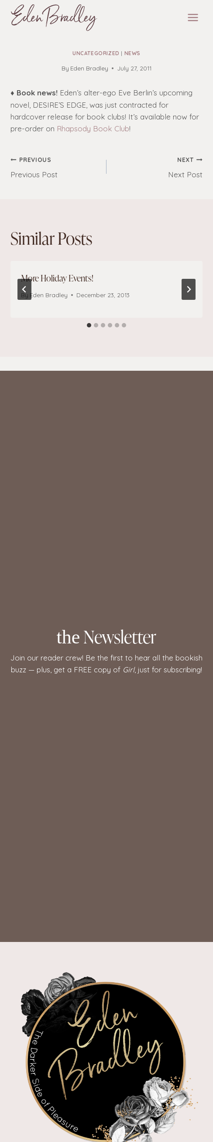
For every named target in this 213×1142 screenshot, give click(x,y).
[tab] (89, 325)
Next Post (158, 166)
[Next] (189, 289)
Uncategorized (96, 53)
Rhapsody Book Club (93, 128)
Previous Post (54, 166)
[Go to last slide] (24, 289)
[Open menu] (193, 17)
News (132, 53)
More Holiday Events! (57, 278)
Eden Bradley (89, 68)
